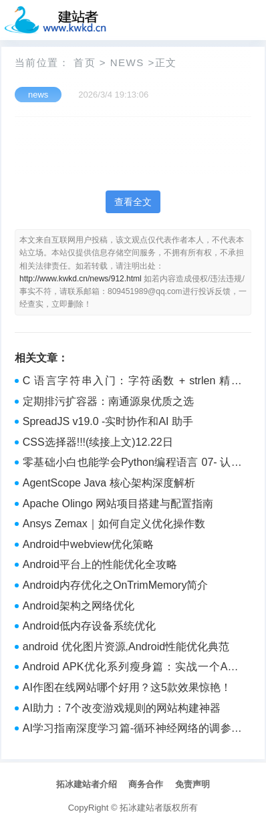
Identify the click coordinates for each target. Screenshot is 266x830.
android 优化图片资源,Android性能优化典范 (126, 646)
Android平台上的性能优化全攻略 (100, 564)
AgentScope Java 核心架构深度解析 (109, 483)
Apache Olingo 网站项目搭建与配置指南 (118, 503)
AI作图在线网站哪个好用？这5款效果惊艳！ (127, 687)
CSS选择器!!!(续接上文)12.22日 (98, 442)
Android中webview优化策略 (88, 544)
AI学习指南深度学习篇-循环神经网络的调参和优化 (132, 729)
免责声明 (192, 784)
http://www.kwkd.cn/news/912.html (80, 278)
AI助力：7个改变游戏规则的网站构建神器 (122, 708)
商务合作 (145, 784)
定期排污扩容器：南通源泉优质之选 (108, 401)
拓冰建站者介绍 (86, 784)
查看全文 (133, 201)
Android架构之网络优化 (78, 605)
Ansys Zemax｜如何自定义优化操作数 (114, 523)
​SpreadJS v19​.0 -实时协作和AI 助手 (108, 421)
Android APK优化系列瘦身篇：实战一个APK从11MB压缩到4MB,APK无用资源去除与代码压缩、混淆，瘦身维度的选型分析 (132, 668)
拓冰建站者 (141, 808)
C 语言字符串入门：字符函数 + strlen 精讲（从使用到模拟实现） (132, 382)
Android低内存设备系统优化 (89, 626)
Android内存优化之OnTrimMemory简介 (116, 585)
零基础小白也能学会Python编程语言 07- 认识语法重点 (132, 463)
